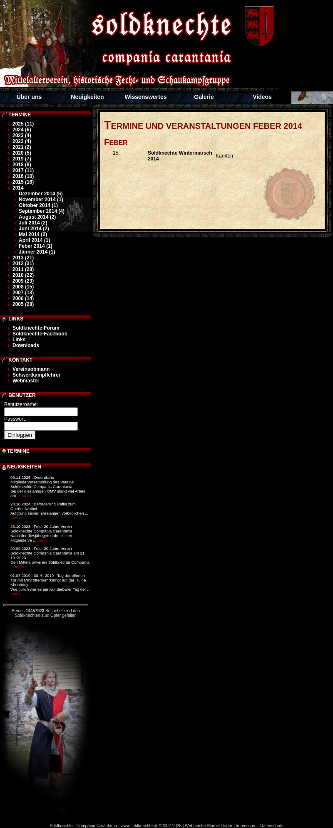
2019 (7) (21, 159)
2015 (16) (23, 182)
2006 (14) (23, 298)
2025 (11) (23, 124)
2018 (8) (21, 165)
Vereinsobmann (31, 369)
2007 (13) (23, 293)
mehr (26, 495)
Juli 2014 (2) (33, 223)
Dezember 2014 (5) (40, 194)
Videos (262, 97)
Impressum (246, 825)
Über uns (29, 97)
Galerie (204, 97)
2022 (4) (21, 141)
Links (18, 340)
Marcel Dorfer (220, 825)
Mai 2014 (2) (33, 234)
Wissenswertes (145, 97)
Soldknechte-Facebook (39, 334)
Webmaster (25, 381)
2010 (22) (23, 275)
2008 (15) (23, 287)
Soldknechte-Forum (36, 328)
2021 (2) (21, 147)
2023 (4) (21, 135)
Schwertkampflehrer (36, 375)
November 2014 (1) (41, 199)
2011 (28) (23, 269)
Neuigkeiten (87, 97)
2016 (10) (23, 176)
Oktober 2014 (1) (38, 205)
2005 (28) (23, 304)
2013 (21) (23, 258)
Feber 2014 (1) (35, 246)
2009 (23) (23, 281)
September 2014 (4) (42, 211)
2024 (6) (21, 130)
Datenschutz (271, 825)
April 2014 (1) (34, 240)
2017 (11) (23, 170)
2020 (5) (21, 153)
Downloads (25, 345)
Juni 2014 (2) (34, 229)
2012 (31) (23, 263)
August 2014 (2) (37, 217)
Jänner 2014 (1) (37, 252)
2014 (18, 188)
